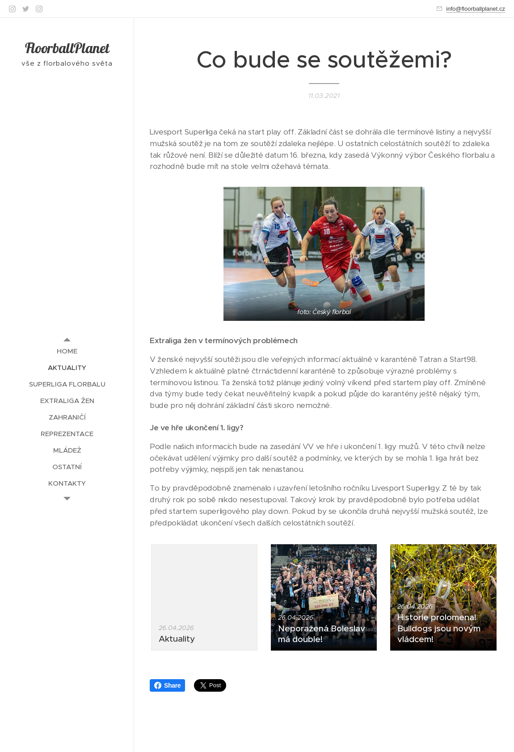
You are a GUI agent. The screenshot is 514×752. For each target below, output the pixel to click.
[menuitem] (67, 351)
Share (167, 685)
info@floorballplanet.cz (475, 8)
